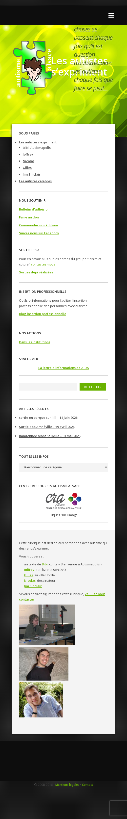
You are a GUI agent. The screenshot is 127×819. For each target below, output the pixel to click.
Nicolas (28, 161)
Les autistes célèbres (35, 181)
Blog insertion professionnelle (42, 314)
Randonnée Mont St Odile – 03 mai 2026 (49, 436)
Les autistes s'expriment (38, 142)
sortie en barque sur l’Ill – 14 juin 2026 (48, 417)
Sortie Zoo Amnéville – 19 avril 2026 (46, 426)
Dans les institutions (34, 342)
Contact (87, 785)
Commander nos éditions (38, 225)
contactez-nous (43, 264)
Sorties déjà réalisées (36, 272)
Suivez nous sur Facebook (39, 233)
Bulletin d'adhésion (34, 209)
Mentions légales (67, 785)
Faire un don (29, 217)
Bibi (45, 564)
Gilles (27, 167)
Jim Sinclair (32, 174)
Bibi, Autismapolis (37, 147)
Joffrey (28, 154)
